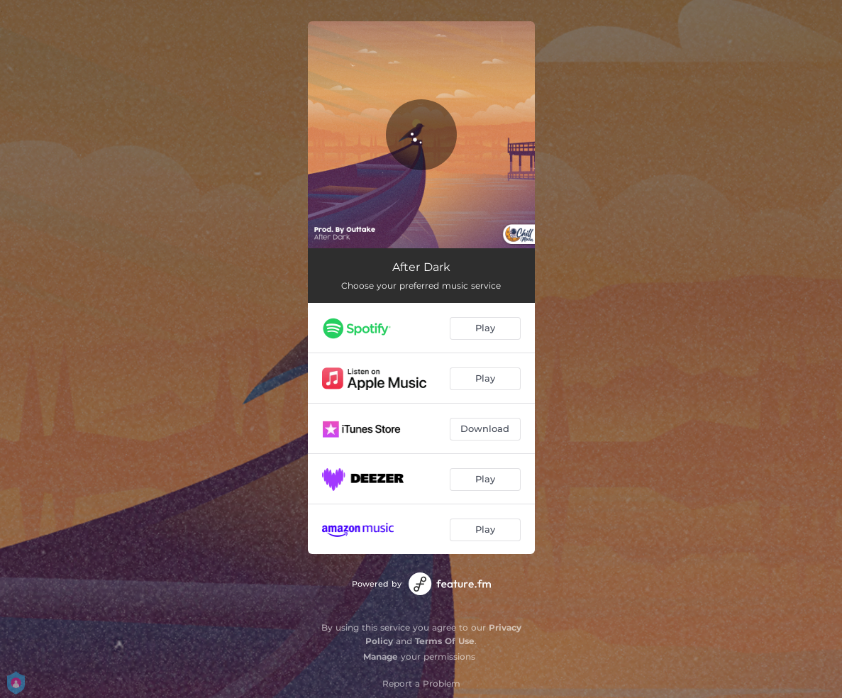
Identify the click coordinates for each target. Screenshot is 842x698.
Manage (380, 656)
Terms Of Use (445, 641)
